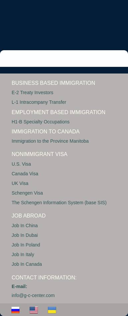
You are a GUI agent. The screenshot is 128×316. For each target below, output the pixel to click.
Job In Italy (23, 254)
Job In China (25, 225)
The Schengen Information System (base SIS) (59, 202)
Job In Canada (27, 264)
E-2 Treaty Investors (32, 92)
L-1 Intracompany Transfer (39, 102)
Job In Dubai (25, 235)
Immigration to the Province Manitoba (50, 141)
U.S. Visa (21, 164)
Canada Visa (25, 173)
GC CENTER (44, 22)
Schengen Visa (27, 193)
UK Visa (20, 183)
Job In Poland (26, 244)
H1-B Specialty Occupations (40, 121)
